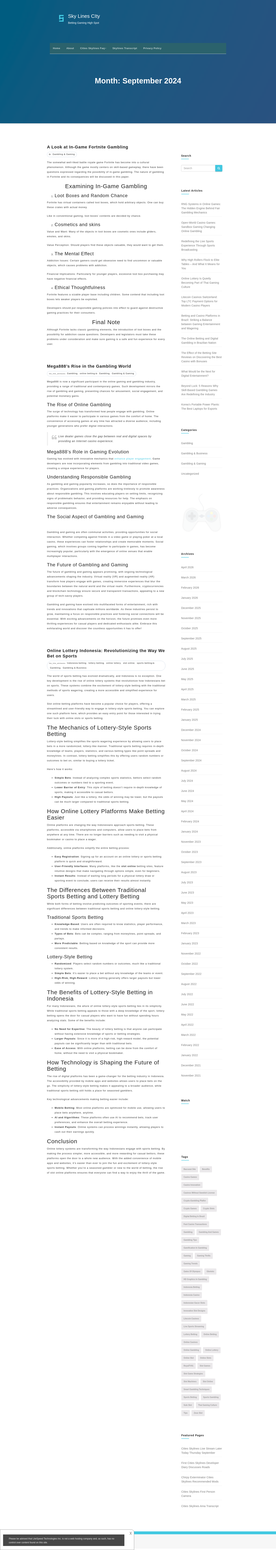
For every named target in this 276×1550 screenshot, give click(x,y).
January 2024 (189, 832)
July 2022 (187, 995)
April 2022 (187, 1026)
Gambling (72, 373)
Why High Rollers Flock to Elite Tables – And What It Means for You (200, 264)
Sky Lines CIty (84, 16)
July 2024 (187, 782)
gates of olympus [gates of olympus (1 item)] (192, 1273)
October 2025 (189, 629)
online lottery (113, 663)
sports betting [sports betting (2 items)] (190, 1398)
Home (56, 48)
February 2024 (190, 822)
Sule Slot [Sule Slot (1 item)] (188, 1406)
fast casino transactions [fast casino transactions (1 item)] (195, 1225)
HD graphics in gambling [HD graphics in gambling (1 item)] (195, 1280)
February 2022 (190, 1046)
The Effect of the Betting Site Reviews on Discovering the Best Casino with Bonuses (201, 357)
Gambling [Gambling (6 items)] (188, 1233)
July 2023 (187, 883)
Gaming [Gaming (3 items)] (187, 1257)
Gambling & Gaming (64, 154)
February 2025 (190, 710)
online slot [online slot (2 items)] (189, 1359)
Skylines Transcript (125, 48)
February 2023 (190, 934)
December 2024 (191, 731)
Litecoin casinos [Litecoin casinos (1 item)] (191, 1320)
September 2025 (191, 639)
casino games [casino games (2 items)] (190, 1178)
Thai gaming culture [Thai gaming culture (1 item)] (207, 1406)
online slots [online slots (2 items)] (205, 1359)
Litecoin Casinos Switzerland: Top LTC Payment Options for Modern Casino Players (199, 301)
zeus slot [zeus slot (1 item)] (198, 1414)
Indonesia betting (76, 663)
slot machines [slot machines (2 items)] (190, 1383)
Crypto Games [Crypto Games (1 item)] (190, 1210)
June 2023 (187, 893)
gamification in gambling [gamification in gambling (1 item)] (195, 1249)
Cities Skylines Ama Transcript (200, 1507)
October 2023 (189, 853)
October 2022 (189, 965)
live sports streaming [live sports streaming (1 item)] (194, 1328)
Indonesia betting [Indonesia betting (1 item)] (192, 1288)
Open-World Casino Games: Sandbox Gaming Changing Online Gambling (198, 227)
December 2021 (191, 1066)
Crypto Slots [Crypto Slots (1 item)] (208, 1210)
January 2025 (189, 721)
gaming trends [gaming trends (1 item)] (191, 1265)
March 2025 (188, 700)
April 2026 (187, 568)
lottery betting (96, 663)
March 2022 (188, 1036)
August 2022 (189, 985)
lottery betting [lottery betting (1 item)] (190, 1335)
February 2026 (190, 589)
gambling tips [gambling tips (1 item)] (190, 1241)
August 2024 (189, 771)
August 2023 (189, 873)
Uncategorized (190, 473)
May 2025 (187, 680)
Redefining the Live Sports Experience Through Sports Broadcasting (198, 245)
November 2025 (191, 619)
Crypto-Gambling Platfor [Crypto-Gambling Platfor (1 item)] (195, 1202)
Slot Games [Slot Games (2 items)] (205, 1367)
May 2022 (187, 1015)
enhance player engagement (132, 458)
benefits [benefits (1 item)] (205, 1170)
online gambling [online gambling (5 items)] (191, 1351)
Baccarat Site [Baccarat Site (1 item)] (190, 1170)
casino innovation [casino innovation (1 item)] (192, 1186)
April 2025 (187, 690)
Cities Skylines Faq (93, 48)
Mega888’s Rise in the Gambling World (89, 366)
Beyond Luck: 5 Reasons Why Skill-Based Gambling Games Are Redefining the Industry (199, 390)
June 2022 (187, 1005)
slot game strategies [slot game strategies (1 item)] (193, 1375)
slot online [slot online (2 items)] (208, 1383)
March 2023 (188, 924)
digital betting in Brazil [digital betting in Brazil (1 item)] (194, 1217)
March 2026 (188, 578)
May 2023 (187, 904)
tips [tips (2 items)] (185, 1414)
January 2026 (189, 599)
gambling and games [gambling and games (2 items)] (209, 1233)
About (70, 48)
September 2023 (191, 863)
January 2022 (189, 1056)
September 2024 (191, 761)
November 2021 (191, 1076)
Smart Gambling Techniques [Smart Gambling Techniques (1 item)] (196, 1390)
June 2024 (187, 792)
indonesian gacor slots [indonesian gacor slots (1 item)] (194, 1304)
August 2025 (189, 649)
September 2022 (191, 975)
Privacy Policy (152, 48)
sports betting (144, 663)
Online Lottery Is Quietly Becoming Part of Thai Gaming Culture (200, 282)
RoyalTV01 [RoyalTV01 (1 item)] (188, 1367)
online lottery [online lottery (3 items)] (211, 1351)
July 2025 (187, 660)
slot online (129, 663)
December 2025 (191, 609)
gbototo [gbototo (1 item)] (210, 1273)
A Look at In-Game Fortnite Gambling (87, 147)
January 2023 (189, 944)
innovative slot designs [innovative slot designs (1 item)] (194, 1312)
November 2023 (191, 843)
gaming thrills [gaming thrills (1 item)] (203, 1257)
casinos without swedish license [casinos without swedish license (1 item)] (199, 1194)
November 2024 (191, 741)
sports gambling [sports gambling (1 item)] (211, 1398)
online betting (87, 373)
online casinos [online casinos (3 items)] (191, 1343)
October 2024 (189, 751)
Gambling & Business (75, 668)
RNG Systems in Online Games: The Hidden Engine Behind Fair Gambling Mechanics (201, 208)
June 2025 (187, 670)
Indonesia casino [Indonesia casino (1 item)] (192, 1296)
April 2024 (187, 812)
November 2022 (191, 954)
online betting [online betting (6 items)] (210, 1335)
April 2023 (187, 914)
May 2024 (187, 802)
